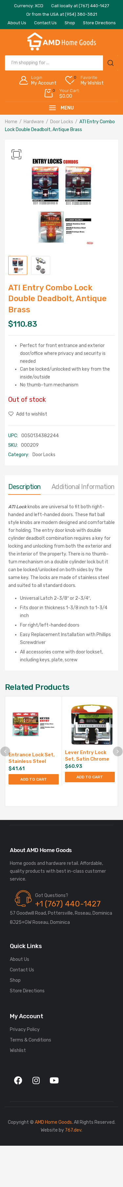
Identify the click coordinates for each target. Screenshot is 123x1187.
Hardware (34, 122)
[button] (16, 154)
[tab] (24, 488)
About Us (19, 959)
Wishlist (18, 1050)
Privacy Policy (25, 1029)
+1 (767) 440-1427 (68, 903)
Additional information (82, 487)
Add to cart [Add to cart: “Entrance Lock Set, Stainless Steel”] (33, 779)
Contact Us (22, 970)
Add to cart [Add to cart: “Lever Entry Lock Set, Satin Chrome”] (89, 777)
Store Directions (27, 991)
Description (24, 487)
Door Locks (61, 122)
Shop (15, 980)
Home (11, 122)
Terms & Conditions (30, 1040)
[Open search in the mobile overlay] (61, 63)
